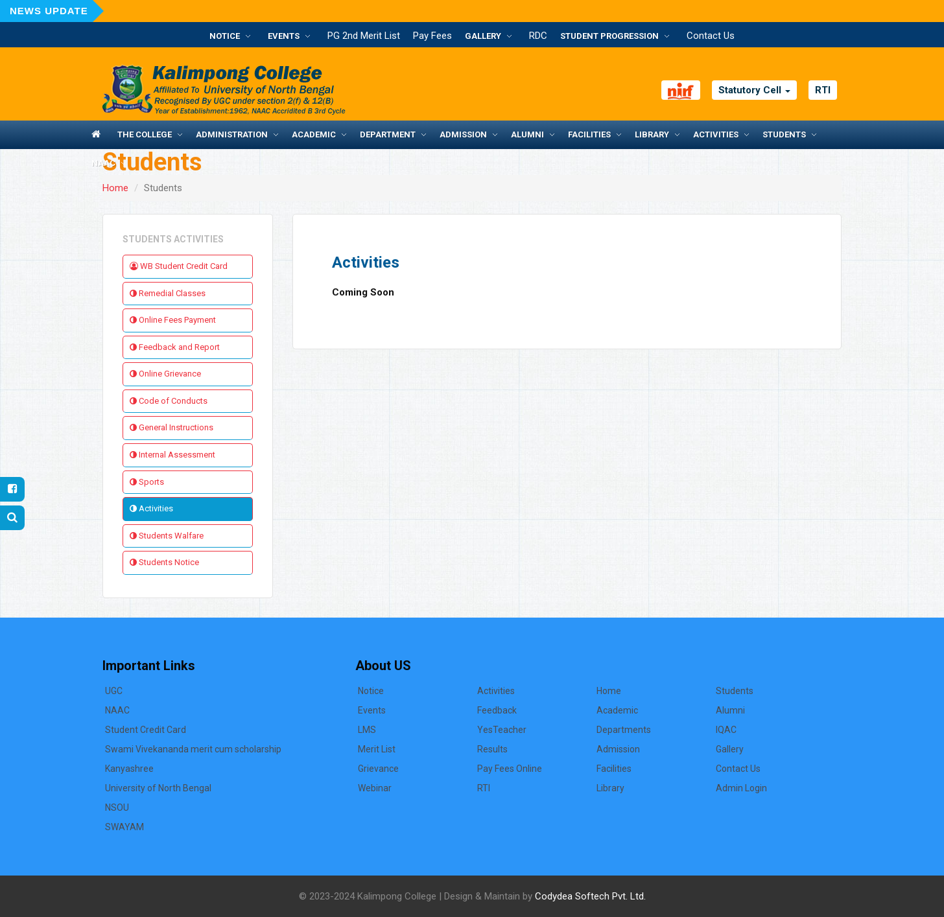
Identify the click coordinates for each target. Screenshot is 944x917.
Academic (314, 134)
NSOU (117, 807)
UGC (114, 691)
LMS (367, 730)
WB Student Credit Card (179, 266)
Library (652, 134)
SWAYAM (124, 827)
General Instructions (171, 427)
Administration (232, 134)
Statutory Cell (754, 90)
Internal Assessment (172, 454)
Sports (147, 482)
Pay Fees (432, 35)
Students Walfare (167, 535)
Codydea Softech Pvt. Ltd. (590, 896)
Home (115, 188)
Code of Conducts (168, 401)
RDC (538, 35)
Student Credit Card (145, 730)
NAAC (103, 163)
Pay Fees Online (509, 768)
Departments (623, 730)
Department (388, 134)
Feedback (497, 710)
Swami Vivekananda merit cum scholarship (193, 749)
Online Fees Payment (173, 320)
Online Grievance (165, 373)
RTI (823, 90)
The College (144, 134)
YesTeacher (501, 730)
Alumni (527, 134)
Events (284, 36)
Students (784, 134)
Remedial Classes (168, 293)
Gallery (483, 36)
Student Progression (609, 36)
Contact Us (711, 35)
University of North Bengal (158, 788)
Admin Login (741, 788)
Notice (224, 36)
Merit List (376, 749)
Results (492, 749)
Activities (715, 134)
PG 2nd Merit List (363, 35)
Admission (463, 134)
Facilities (589, 134)
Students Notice (164, 562)
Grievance (378, 768)
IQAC (726, 730)
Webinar (375, 788)
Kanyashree (129, 768)
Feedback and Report (175, 347)
